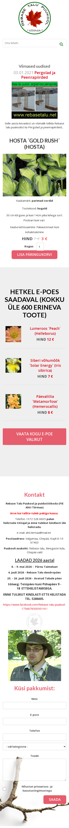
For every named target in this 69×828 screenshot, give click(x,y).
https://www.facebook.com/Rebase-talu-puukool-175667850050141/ (34, 606)
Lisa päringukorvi (34, 254)
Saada (55, 799)
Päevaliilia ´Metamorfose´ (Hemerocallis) (45, 401)
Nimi (34, 699)
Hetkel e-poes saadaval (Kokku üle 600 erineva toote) (34, 303)
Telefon (34, 730)
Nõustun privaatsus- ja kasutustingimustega (37, 788)
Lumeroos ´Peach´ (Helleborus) (45, 331)
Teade (34, 756)
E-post (34, 715)
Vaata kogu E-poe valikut (34, 436)
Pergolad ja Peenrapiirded (38, 75)
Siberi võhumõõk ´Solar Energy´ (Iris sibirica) (45, 365)
